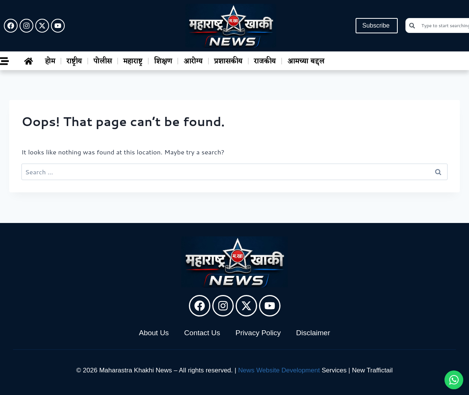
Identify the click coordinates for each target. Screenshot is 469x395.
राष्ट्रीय (74, 61)
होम (50, 61)
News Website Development (279, 370)
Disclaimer (313, 333)
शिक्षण (163, 61)
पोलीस (102, 61)
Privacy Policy (258, 333)
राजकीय (265, 61)
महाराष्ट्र (133, 61)
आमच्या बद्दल (306, 61)
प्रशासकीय (228, 61)
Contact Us (202, 333)
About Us (154, 333)
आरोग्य (193, 61)
